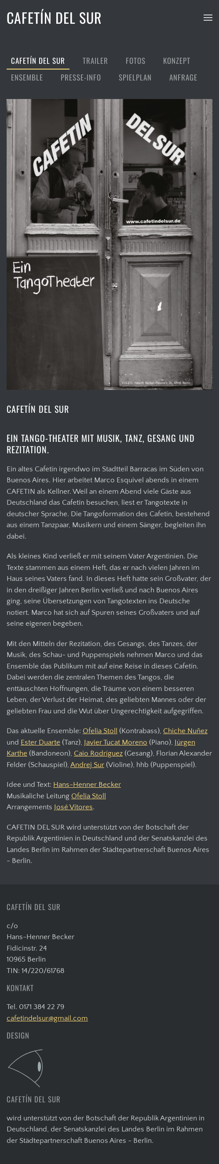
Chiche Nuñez (185, 731)
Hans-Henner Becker (87, 785)
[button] (208, 17)
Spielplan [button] (135, 77)
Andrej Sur (87, 765)
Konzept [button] (176, 60)
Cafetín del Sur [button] (38, 60)
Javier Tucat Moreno (115, 742)
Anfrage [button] (183, 77)
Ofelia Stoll (100, 731)
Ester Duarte (40, 742)
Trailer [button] (95, 60)
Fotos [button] (136, 60)
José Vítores (73, 807)
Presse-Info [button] (81, 77)
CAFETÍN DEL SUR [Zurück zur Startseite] (54, 17)
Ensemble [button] (27, 77)
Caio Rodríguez (98, 753)
